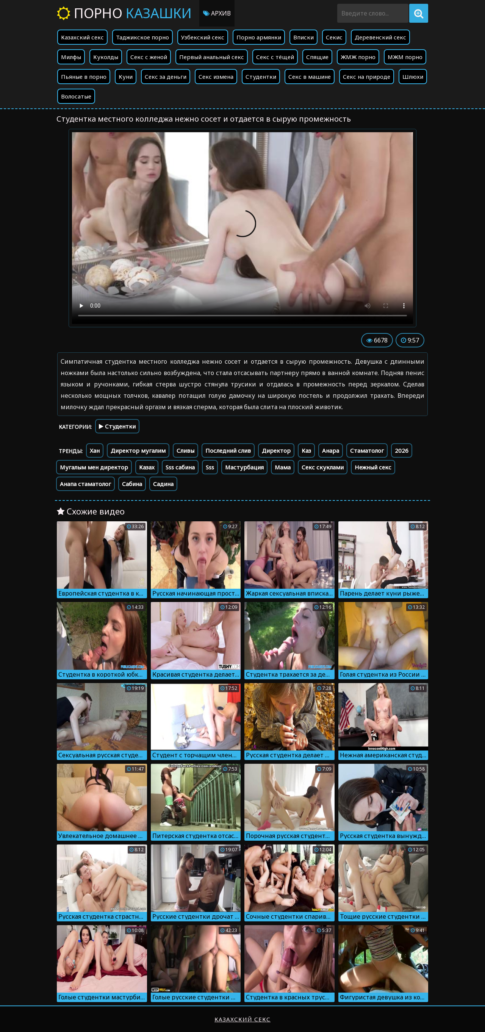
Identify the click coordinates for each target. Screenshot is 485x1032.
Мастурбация (244, 467)
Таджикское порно (142, 37)
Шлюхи (412, 76)
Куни (126, 76)
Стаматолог (367, 450)
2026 (401, 450)
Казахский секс (82, 37)
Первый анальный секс (211, 57)
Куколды (105, 57)
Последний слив (228, 450)
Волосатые (76, 96)
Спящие (317, 57)
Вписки (303, 37)
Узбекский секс (202, 37)
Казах (147, 467)
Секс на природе (366, 76)
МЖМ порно (405, 57)
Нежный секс (373, 467)
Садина (163, 484)
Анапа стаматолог (85, 484)
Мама (283, 467)
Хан (95, 450)
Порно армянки (258, 37)
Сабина (132, 484)
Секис (334, 37)
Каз (306, 450)
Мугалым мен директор (94, 467)
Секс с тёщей (275, 57)
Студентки (261, 76)
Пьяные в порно (83, 76)
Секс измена (216, 76)
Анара (330, 450)
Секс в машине (309, 76)
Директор (276, 450)
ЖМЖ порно (358, 57)
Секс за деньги (165, 76)
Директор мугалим (138, 450)
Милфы (71, 57)
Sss (210, 467)
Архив (217, 13)
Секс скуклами (323, 467)
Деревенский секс (380, 37)
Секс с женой (148, 57)
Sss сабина (180, 467)
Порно (124, 13)
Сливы (185, 450)
